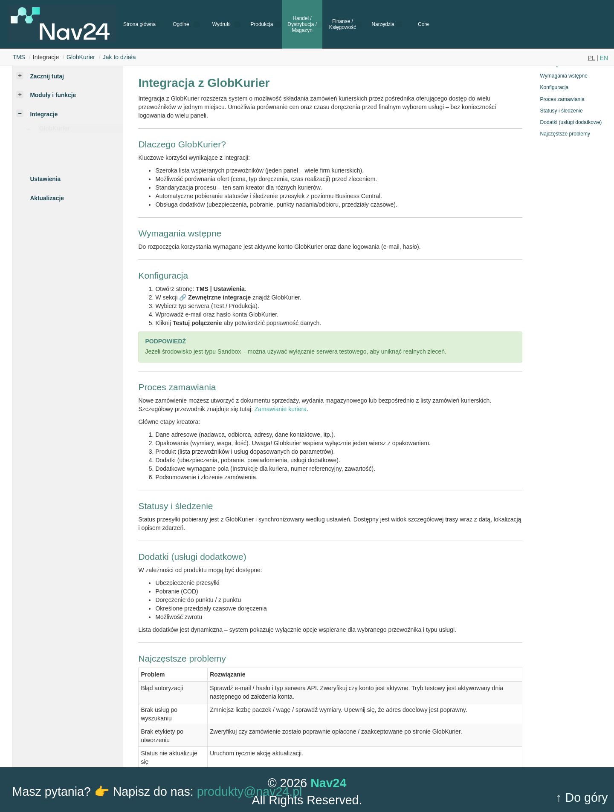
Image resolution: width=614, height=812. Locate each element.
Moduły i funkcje (53, 95)
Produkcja (261, 24)
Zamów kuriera (76, 156)
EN (604, 58)
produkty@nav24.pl (249, 791)
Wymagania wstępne (564, 76)
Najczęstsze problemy (565, 134)
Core (423, 24)
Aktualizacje (47, 198)
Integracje (44, 114)
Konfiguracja (554, 87)
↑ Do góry (582, 797)
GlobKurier (81, 57)
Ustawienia (45, 179)
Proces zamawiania (562, 99)
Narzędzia (382, 24)
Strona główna (139, 24)
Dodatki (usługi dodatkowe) (571, 122)
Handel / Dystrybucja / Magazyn (302, 24)
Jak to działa (119, 57)
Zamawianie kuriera (281, 409)
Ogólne (181, 24)
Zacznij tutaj (47, 76)
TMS (18, 57)
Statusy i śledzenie (561, 111)
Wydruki (221, 24)
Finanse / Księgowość (342, 24)
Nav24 (328, 783)
